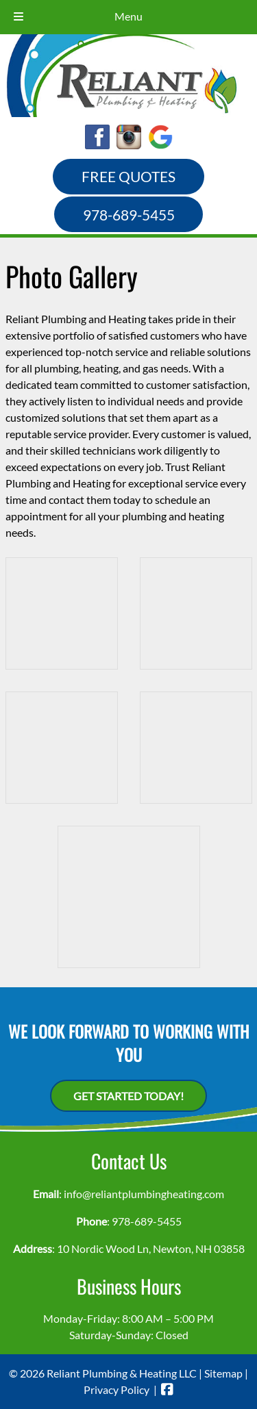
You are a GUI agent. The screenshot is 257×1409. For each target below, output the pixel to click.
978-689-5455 (129, 214)
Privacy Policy (116, 1389)
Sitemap (223, 1373)
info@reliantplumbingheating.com (144, 1193)
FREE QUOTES (128, 176)
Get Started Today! (128, 1095)
